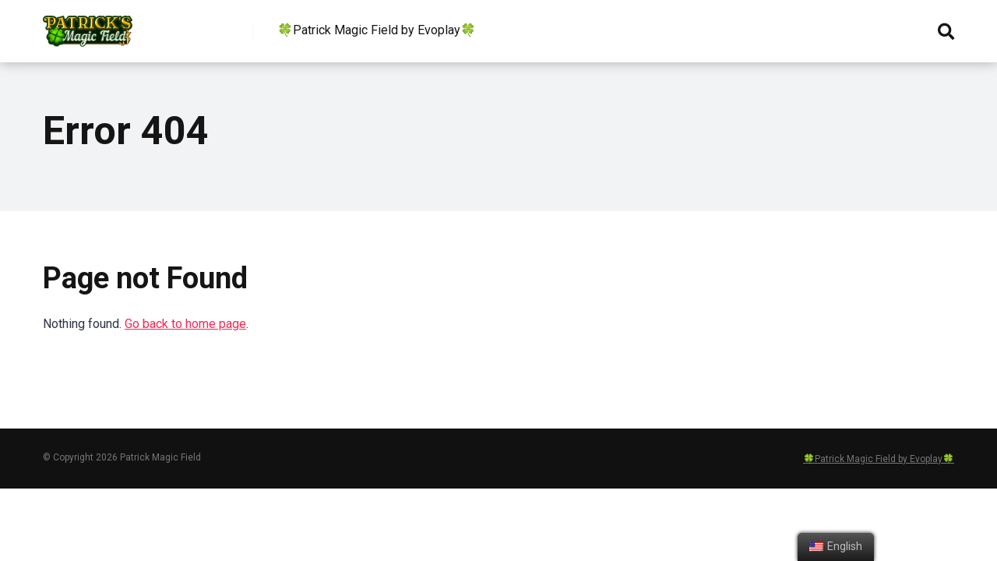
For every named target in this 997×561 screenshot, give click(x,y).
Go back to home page (185, 323)
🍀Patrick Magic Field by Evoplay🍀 (376, 30)
